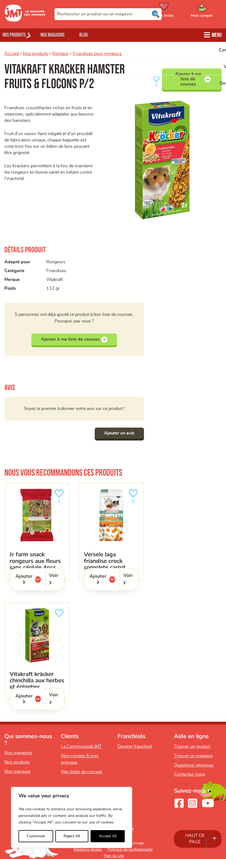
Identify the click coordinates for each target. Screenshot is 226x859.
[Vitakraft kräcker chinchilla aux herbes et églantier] (37, 651)
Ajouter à (30, 579)
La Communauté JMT (81, 746)
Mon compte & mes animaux (80, 759)
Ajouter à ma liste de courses (193, 78)
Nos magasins (60, 34)
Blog (96, 34)
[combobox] (108, 14)
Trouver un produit (192, 746)
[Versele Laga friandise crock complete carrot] (111, 531)
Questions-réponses (194, 765)
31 (134, 495)
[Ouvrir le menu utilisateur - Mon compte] (209, 11)
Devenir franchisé (135, 746)
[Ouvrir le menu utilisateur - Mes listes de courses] (178, 11)
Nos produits (35, 53)
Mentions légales (87, 850)
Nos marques (17, 771)
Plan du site (114, 856)
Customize (36, 836)
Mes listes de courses (81, 772)
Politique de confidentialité (130, 850)
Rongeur (60, 53)
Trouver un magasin (193, 756)
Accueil (11, 53)
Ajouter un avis (118, 433)
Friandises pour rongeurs (97, 53)
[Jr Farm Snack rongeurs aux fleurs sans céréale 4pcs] (37, 531)
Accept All (107, 836)
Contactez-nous (189, 774)
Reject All (72, 836)
